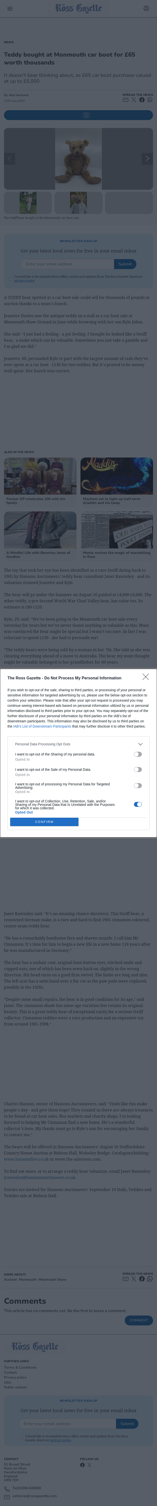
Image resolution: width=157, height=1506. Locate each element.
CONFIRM (44, 821)
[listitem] (78, 744)
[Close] (147, 678)
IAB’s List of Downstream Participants (42, 726)
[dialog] (78, 753)
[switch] (138, 754)
